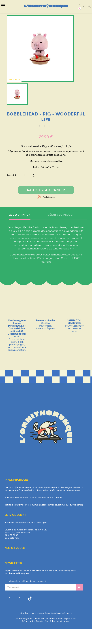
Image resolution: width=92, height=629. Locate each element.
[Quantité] (27, 175)
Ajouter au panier (46, 190)
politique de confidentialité (33, 581)
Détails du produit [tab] (61, 215)
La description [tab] (19, 215)
